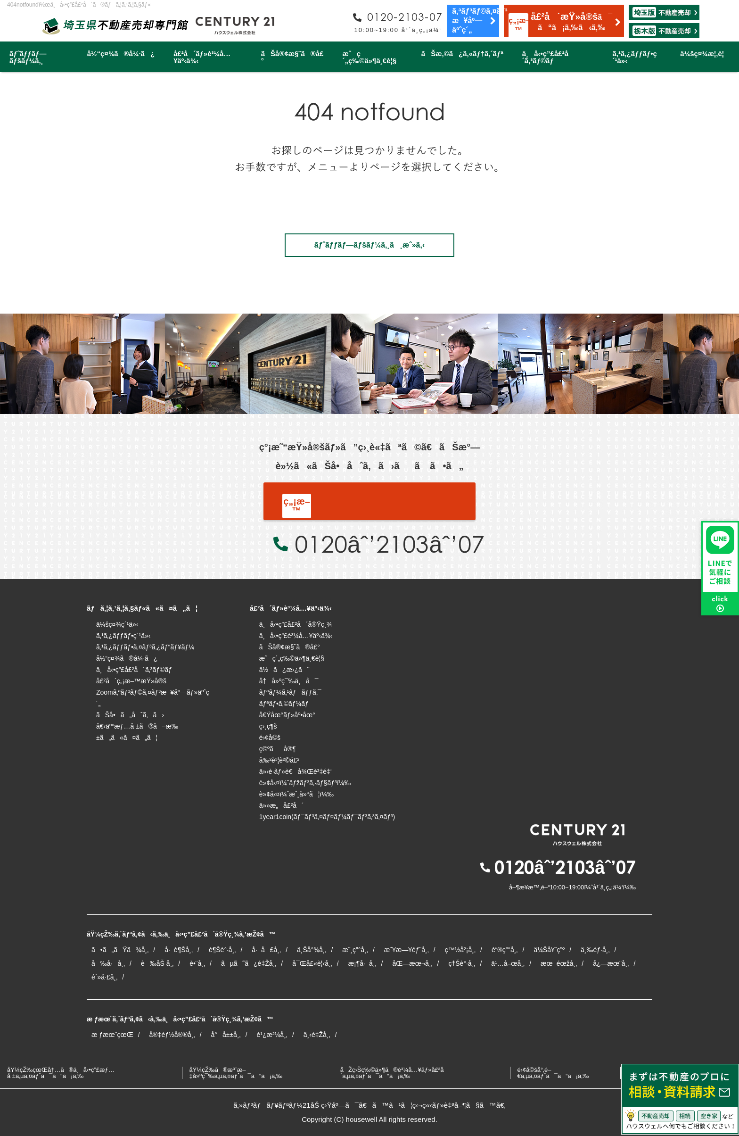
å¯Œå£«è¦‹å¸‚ (312, 963)
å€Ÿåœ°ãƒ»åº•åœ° (287, 715)
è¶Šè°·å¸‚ (222, 950)
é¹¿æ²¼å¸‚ (272, 1034)
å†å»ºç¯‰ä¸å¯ (289, 681)
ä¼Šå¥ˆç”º (549, 950)
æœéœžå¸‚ (559, 963)
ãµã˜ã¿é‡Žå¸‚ (248, 963)
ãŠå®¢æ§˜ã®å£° (292, 57)
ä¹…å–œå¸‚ (508, 963)
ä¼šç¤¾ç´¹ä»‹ (117, 624)
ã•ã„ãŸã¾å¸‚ (119, 950)
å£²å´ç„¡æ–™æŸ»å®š (131, 681)
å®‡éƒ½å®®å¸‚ (172, 1034)
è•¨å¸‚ (197, 963)
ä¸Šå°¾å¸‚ (311, 950)
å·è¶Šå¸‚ (178, 950)
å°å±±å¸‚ (226, 1034)
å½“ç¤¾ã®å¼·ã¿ (121, 54)
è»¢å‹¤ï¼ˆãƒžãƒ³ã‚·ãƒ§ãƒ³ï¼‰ (305, 783)
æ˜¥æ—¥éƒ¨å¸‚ (406, 950)
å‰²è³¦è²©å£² (279, 760)
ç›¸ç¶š (268, 726)
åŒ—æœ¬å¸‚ (412, 963)
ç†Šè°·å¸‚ (461, 963)
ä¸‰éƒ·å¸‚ (595, 950)
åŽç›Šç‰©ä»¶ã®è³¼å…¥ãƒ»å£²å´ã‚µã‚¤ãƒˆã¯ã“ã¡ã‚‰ (394, 1073)
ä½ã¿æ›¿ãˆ (284, 669)
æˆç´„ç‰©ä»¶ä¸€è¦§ (369, 57)
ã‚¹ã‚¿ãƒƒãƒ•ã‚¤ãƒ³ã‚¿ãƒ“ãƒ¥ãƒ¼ (145, 647)
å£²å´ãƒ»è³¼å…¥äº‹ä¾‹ (201, 57)
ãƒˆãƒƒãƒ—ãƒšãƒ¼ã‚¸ (27, 57)
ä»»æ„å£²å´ (281, 805)
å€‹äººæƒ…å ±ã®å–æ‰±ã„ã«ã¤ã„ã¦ (137, 731)
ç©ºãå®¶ (277, 749)
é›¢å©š (269, 737)
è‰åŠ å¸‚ (157, 963)
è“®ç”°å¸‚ (505, 950)
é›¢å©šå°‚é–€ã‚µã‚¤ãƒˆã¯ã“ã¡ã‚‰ (553, 1073)
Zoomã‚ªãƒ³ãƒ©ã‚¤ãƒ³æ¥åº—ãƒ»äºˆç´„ (152, 697)
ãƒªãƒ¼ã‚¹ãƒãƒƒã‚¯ (290, 692)
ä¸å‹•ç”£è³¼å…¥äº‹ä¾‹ (296, 635)
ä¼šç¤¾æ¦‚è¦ (705, 54)
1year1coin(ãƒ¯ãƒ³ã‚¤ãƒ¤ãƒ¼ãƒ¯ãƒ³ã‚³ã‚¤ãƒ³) (327, 817)
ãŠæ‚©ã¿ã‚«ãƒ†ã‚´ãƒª (462, 54)
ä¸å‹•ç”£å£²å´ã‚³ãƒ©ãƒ (548, 57)
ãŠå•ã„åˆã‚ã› (130, 715)
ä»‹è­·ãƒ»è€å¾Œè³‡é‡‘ (295, 771)
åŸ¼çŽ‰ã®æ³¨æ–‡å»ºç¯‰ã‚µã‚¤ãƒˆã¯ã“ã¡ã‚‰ (236, 1073)
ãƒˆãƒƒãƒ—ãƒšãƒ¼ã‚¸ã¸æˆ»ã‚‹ (369, 245)
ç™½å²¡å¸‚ (460, 950)
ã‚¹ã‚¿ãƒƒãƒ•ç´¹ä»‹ (634, 57)
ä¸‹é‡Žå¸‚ (317, 1034)
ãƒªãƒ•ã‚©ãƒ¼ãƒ (285, 703)
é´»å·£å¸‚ (104, 977)
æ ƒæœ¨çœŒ (112, 1034)
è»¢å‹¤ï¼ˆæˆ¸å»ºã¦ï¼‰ (296, 794)
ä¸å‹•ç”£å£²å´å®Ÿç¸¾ (295, 624)
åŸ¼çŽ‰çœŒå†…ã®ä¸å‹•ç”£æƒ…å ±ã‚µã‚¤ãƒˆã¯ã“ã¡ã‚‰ (61, 1073)
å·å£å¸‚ (266, 950)
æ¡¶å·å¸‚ (362, 963)
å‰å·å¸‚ (108, 963)
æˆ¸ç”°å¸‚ (355, 950)
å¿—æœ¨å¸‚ (611, 963)
